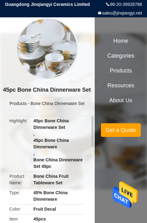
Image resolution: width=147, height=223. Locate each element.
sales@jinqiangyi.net (122, 13)
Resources (120, 85)
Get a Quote (121, 130)
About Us (120, 100)
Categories (120, 56)
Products (17, 103)
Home (120, 41)
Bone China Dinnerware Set (58, 103)
